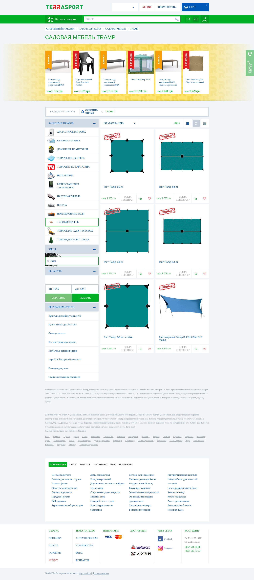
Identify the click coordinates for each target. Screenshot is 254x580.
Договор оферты (100, 573)
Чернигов (177, 436)
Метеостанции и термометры (63, 184)
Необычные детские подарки (63, 351)
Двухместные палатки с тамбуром (107, 483)
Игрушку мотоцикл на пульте (182, 475)
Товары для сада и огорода (70, 231)
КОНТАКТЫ (82, 560)
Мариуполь (133, 436)
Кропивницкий (84, 440)
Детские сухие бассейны (141, 475)
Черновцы (117, 440)
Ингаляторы (60, 175)
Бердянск (61, 444)
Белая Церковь (176, 440)
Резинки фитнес (60, 483)
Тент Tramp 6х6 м (113, 262)
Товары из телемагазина (68, 167)
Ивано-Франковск (145, 440)
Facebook (165, 538)
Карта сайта (85, 573)
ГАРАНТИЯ (55, 553)
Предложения (126, 464)
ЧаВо (112, 464)
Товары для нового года (68, 240)
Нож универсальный (100, 479)
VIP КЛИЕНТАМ (85, 545)
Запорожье (95, 436)
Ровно (71, 440)
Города (72, 464)
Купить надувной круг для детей (65, 316)
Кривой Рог (108, 436)
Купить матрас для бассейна (63, 324)
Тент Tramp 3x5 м (168, 262)
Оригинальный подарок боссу (183, 488)
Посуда (57, 205)
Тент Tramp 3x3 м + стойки (118, 337)
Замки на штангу (176, 492)
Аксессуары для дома (66, 132)
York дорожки (59, 501)
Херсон (156, 436)
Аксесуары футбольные (179, 505)
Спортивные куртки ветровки (105, 492)
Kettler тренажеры (177, 496)
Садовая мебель (63, 222)
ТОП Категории (58, 464)
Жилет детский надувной (64, 488)
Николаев (121, 436)
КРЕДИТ (53, 560)
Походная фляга (176, 510)
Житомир (201, 436)
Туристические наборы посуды (67, 505)
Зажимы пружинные (62, 492)
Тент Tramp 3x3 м (113, 187)
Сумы (47, 440)
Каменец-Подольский (88, 444)
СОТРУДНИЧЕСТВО (87, 538)
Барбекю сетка (97, 496)
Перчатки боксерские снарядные (65, 359)
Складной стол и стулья (102, 501)
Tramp (51, 261)
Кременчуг (129, 440)
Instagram (165, 548)
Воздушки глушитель (139, 488)
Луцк (187, 440)
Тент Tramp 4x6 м (168, 187)
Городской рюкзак (61, 496)
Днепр (76, 436)
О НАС (79, 553)
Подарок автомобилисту (141, 483)
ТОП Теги (85, 464)
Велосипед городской (140, 510)
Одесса (67, 436)
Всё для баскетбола (61, 475)
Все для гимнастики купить (62, 342)
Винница (145, 436)
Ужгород (72, 444)
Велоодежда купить (58, 368)
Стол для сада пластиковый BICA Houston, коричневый (168, 82)
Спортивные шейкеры (140, 505)
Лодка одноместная (100, 475)
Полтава (166, 436)
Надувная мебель (63, 196)
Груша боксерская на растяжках (64, 377)
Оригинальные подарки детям (144, 492)
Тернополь (161, 440)
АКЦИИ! (146, 7)
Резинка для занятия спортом (66, 479)
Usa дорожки (96, 488)
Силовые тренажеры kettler (142, 479)
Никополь (49, 444)
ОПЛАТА (53, 545)
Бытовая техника (63, 141)
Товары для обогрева (66, 158)
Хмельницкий (60, 440)
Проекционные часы (65, 214)
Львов (84, 436)
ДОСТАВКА (55, 538)
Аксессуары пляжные (178, 501)
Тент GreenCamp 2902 (140, 79)
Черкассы (189, 436)
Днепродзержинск (102, 440)
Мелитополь (198, 440)
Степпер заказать (57, 333)
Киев (47, 436)
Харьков (56, 436)
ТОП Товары (100, 464)
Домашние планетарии (67, 149)
